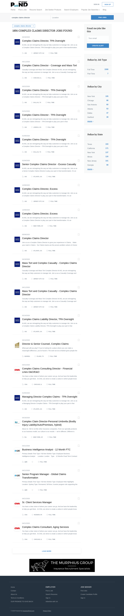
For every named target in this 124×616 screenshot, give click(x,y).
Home (13, 587)
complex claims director (22, 26)
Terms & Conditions (17, 598)
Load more (46, 551)
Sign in (96, 4)
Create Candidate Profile (89, 594)
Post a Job (49, 590)
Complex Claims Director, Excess (40, 188)
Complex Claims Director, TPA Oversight (43, 40)
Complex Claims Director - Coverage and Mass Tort (49, 65)
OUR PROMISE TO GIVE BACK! (22, 601)
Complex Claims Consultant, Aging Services (45, 526)
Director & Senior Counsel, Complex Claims (45, 343)
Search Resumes (51, 594)
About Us (14, 594)
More (89, 121)
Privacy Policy (47, 610)
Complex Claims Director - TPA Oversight (44, 90)
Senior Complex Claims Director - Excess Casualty (49, 164)
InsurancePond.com (28, 610)
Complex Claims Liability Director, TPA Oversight (48, 319)
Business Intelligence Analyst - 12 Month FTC (46, 449)
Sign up (107, 4)
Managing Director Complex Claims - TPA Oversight (49, 396)
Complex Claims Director (35, 238)
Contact (13, 590)
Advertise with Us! (52, 601)
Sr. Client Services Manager (37, 502)
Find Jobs (102, 17)
